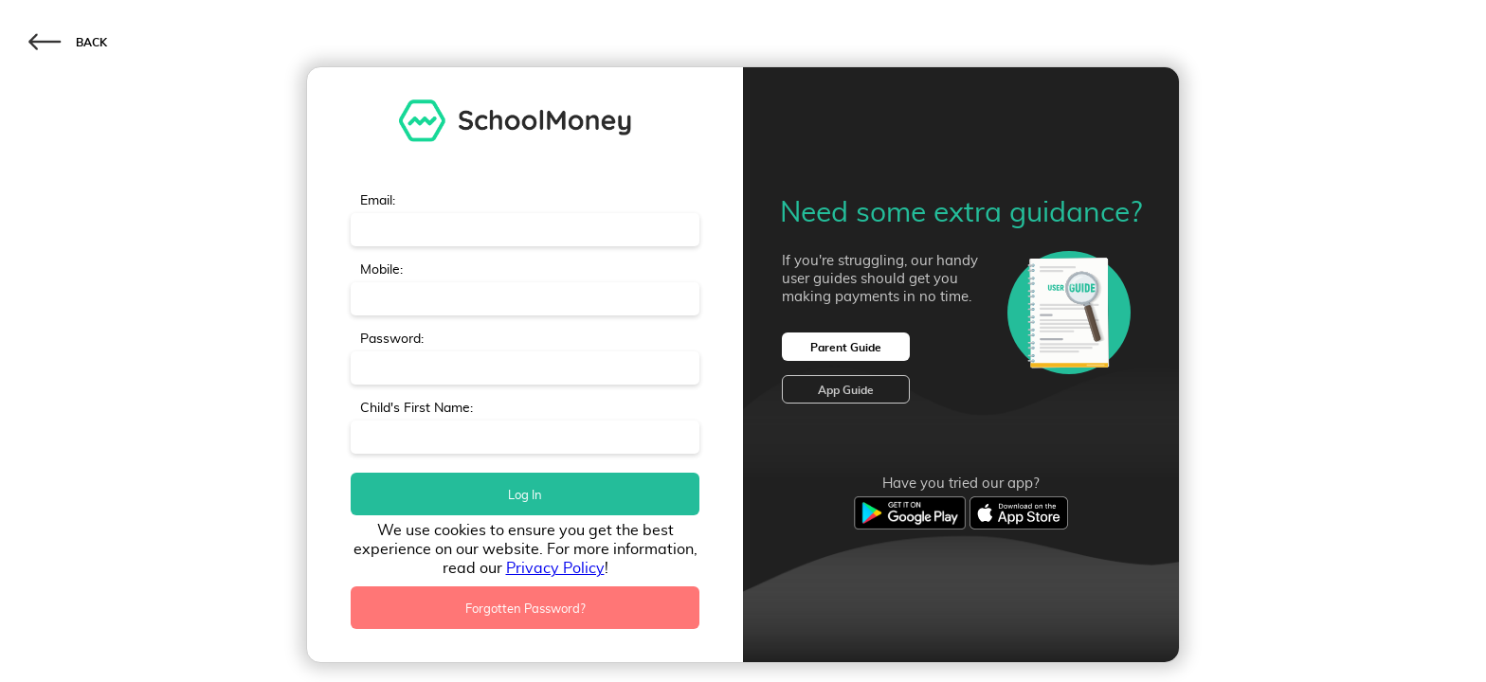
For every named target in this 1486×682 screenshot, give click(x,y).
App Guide (846, 390)
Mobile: (381, 269)
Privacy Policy (555, 567)
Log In (525, 494)
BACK (67, 41)
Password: (392, 338)
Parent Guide (845, 347)
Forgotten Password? (525, 608)
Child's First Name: (416, 407)
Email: (377, 199)
